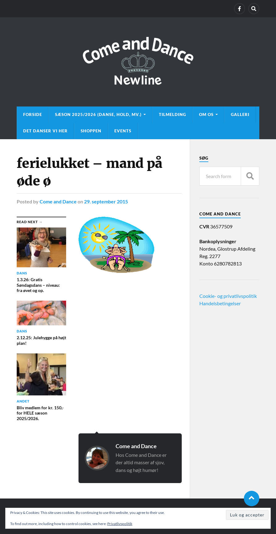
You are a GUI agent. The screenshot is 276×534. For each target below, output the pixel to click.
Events (122, 130)
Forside (32, 114)
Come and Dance (58, 201)
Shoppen (91, 130)
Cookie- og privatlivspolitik (228, 296)
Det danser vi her (45, 130)
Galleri (240, 114)
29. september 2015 (106, 201)
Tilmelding (172, 114)
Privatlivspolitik (119, 523)
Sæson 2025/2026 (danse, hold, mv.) (98, 114)
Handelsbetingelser (220, 303)
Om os (206, 114)
